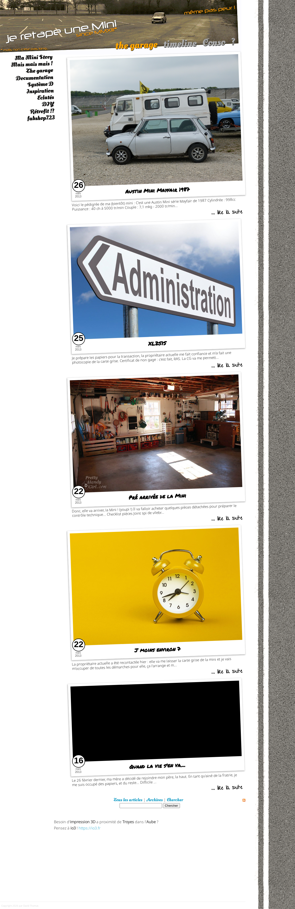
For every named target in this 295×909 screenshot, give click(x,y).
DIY (48, 104)
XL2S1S (157, 343)
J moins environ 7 (157, 649)
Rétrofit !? (42, 111)
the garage (136, 47)
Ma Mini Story (33, 57)
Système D (40, 84)
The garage (39, 70)
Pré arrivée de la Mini (157, 496)
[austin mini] (120, 26)
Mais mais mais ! (32, 64)
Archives (154, 800)
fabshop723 (41, 118)
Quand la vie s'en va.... (157, 766)
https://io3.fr (89, 828)
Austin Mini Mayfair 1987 (157, 190)
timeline (180, 46)
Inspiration (40, 90)
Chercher (175, 800)
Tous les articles (128, 800)
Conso (213, 44)
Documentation (34, 77)
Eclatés (45, 97)
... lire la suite (227, 213)
